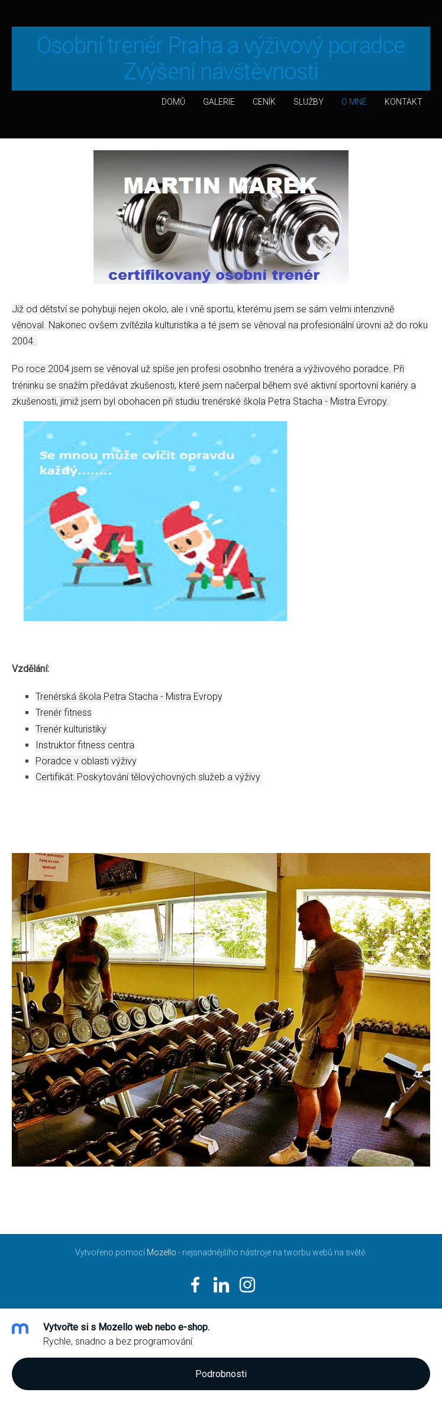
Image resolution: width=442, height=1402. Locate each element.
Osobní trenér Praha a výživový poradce (221, 46)
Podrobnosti (221, 1374)
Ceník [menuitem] (264, 101)
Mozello (161, 1252)
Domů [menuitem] (173, 101)
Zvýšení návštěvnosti (221, 72)
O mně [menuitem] (354, 101)
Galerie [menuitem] (219, 101)
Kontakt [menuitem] (403, 101)
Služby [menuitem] (308, 101)
